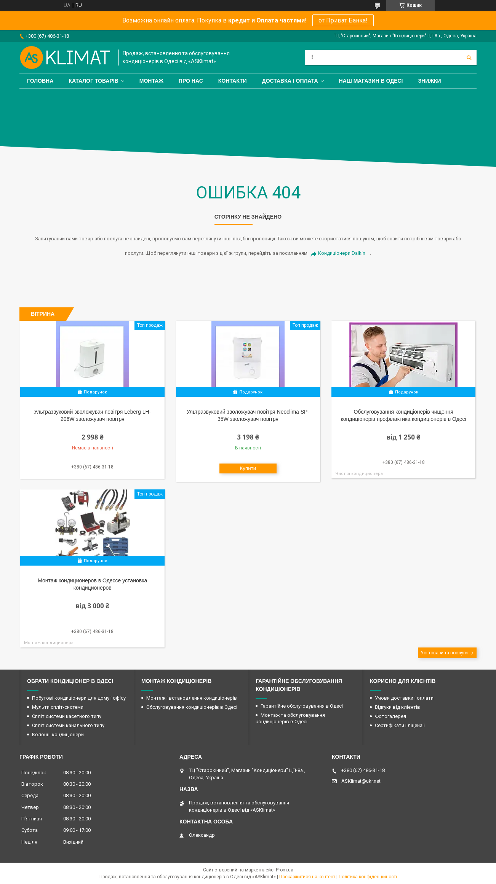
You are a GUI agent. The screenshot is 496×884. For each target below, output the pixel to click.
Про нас (191, 81)
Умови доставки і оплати (404, 698)
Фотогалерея (390, 716)
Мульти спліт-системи (57, 707)
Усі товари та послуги (444, 652)
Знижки (429, 81)
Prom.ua (284, 870)
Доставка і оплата (290, 81)
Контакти (232, 81)
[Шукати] (469, 57)
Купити (248, 468)
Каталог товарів (93, 81)
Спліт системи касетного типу (66, 716)
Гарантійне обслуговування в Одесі (302, 706)
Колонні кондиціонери (58, 734)
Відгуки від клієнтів (397, 707)
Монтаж (151, 81)
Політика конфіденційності (368, 876)
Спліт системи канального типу (68, 725)
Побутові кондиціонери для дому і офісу (79, 698)
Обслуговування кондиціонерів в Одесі (191, 707)
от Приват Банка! (343, 20)
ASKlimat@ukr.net (361, 781)
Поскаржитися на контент (307, 876)
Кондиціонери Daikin (341, 253)
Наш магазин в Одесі (371, 81)
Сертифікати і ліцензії (400, 725)
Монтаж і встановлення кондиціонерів (191, 698)
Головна (40, 81)
